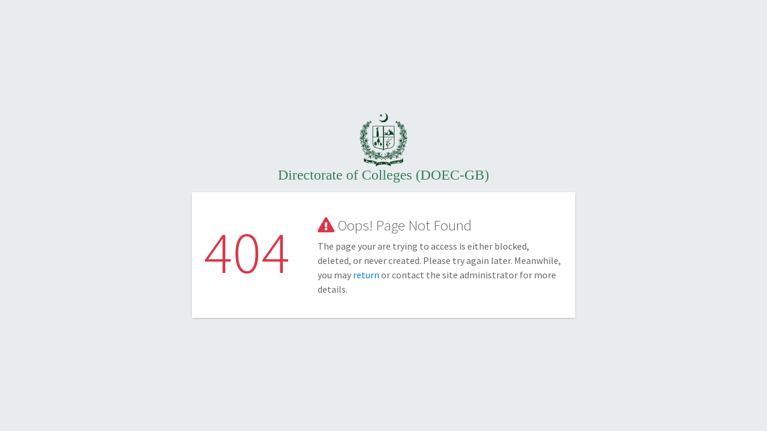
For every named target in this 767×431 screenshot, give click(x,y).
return (367, 275)
